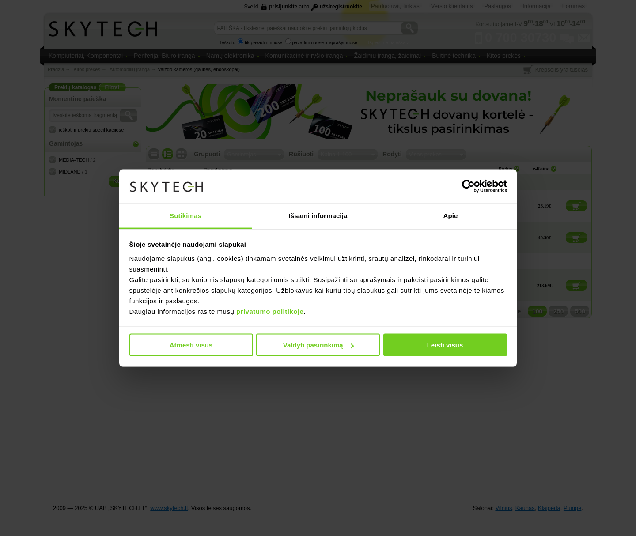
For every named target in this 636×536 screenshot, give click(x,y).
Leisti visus (445, 345)
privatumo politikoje (270, 311)
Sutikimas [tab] (185, 215)
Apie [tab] (450, 215)
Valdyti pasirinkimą (318, 345)
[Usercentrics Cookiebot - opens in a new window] (468, 186)
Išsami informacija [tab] (318, 215)
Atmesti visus (191, 345)
